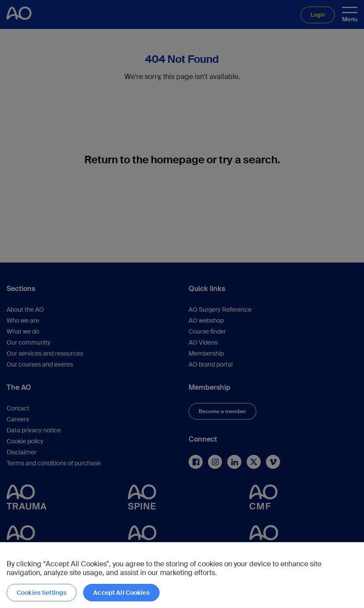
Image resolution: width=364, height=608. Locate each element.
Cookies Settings (41, 593)
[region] (182, 575)
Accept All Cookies (121, 593)
